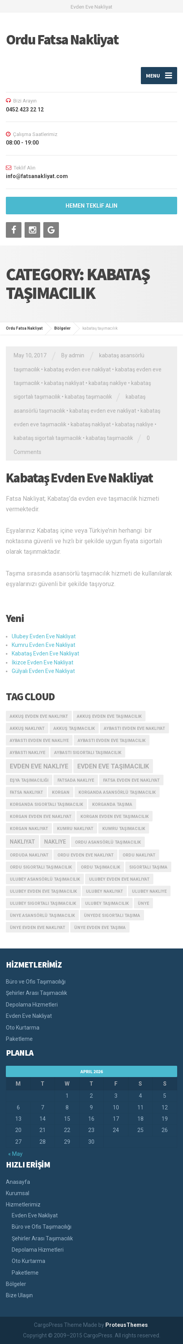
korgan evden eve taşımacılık (114, 816)
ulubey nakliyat (104, 891)
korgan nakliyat (29, 828)
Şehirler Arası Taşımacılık (36, 993)
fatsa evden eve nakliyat (131, 780)
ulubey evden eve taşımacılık (43, 891)
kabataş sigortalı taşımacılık (48, 438)
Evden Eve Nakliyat (29, 1016)
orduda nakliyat (29, 855)
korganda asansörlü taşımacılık (117, 792)
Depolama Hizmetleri (32, 1004)
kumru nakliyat (75, 828)
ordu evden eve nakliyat (85, 855)
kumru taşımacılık (123, 828)
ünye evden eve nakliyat (37, 927)
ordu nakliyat (139, 855)
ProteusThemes (126, 1325)
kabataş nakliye (108, 383)
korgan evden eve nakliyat (40, 816)
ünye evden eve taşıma (100, 927)
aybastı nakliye (27, 752)
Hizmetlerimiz (23, 1204)
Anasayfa (18, 1182)
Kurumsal (17, 1193)
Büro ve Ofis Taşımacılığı (36, 981)
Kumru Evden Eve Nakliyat (43, 645)
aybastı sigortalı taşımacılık (87, 752)
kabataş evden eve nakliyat (77, 369)
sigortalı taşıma (148, 867)
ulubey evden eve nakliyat (119, 879)
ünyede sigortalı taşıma (112, 915)
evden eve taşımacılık (113, 766)
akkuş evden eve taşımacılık (109, 716)
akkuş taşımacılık (74, 728)
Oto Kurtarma (22, 1027)
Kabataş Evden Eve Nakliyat (79, 478)
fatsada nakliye (75, 780)
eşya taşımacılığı (29, 780)
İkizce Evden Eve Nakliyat (42, 662)
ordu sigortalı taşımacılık (41, 867)
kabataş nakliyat (64, 383)
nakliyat (22, 842)
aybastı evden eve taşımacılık (112, 740)
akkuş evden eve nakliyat (39, 716)
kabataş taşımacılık (88, 397)
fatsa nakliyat (26, 792)
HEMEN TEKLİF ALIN (91, 206)
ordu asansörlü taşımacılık (108, 842)
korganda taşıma (112, 804)
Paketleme (19, 1039)
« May (15, 1154)
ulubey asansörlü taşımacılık (45, 879)
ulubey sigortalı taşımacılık (43, 903)
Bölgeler (16, 1284)
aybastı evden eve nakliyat (134, 728)
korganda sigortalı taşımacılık (46, 804)
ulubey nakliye (149, 891)
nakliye (55, 842)
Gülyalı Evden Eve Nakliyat (43, 671)
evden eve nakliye (39, 766)
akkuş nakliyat (27, 728)
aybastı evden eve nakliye (39, 740)
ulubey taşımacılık (107, 903)
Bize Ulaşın (19, 1295)
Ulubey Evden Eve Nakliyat (44, 636)
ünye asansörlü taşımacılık (42, 915)
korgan (60, 792)
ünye (143, 903)
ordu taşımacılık (100, 867)
